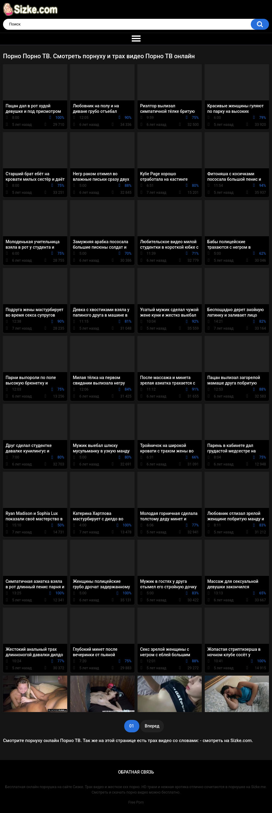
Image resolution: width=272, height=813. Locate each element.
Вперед (152, 726)
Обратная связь (136, 772)
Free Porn (136, 802)
